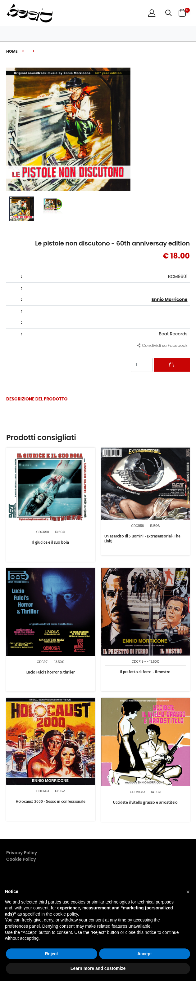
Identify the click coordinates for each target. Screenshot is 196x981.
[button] (168, 13)
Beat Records (173, 334)
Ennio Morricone (170, 299)
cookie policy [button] (65, 914)
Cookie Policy (21, 859)
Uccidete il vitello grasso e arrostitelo (145, 802)
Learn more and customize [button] (98, 968)
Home (12, 51)
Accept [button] (144, 953)
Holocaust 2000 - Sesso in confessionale (50, 801)
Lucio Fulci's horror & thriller (50, 672)
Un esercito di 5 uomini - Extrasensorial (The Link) (142, 538)
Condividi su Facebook (162, 345)
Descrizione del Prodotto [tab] (36, 399)
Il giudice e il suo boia (50, 542)
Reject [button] (51, 953)
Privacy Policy (21, 853)
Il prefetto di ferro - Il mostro (145, 671)
